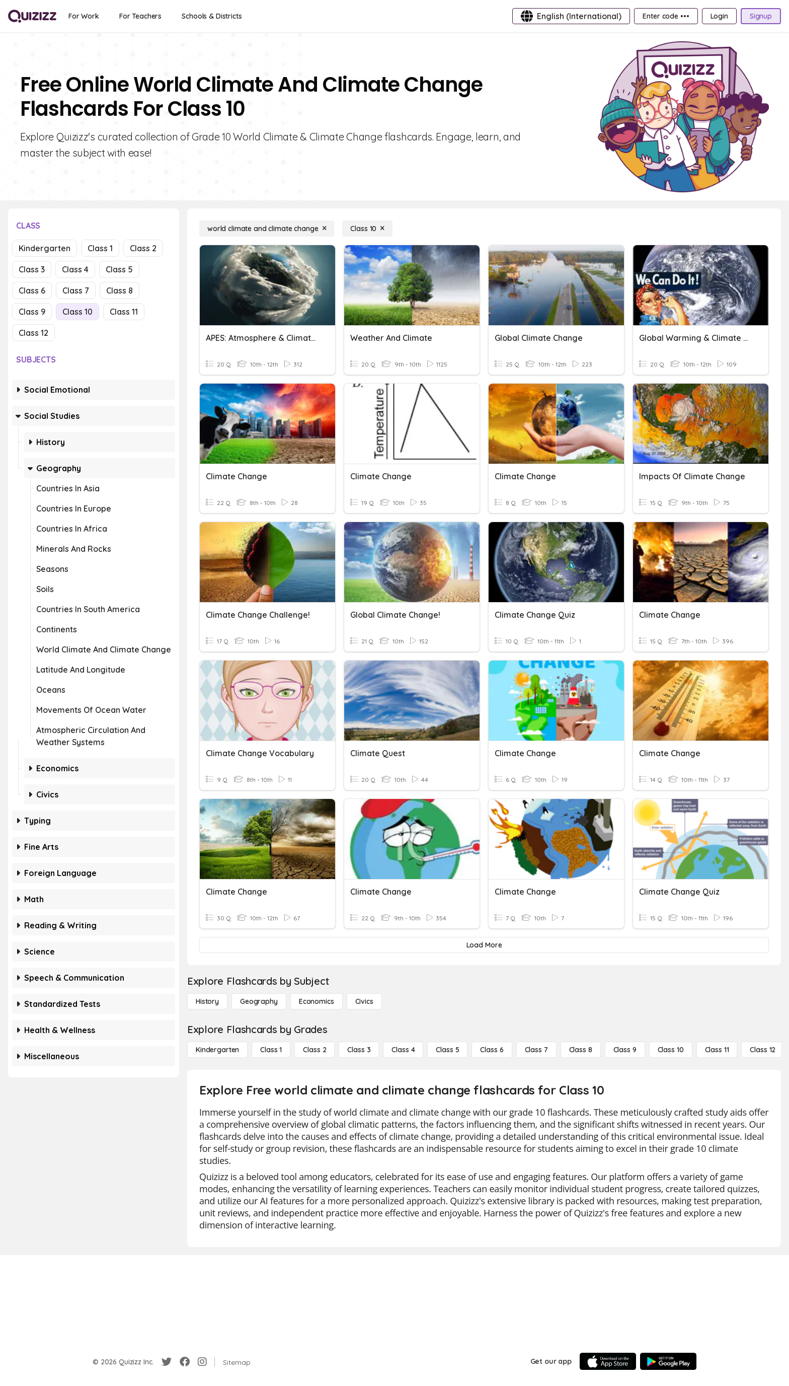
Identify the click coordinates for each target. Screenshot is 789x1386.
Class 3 (32, 269)
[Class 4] (403, 1050)
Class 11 (124, 312)
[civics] (364, 1001)
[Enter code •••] (665, 16)
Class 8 (119, 290)
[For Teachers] (140, 16)
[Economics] (316, 1001)
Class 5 (119, 269)
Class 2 (143, 248)
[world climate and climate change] (266, 229)
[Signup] (761, 16)
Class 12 (33, 333)
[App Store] (608, 1361)
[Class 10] (367, 229)
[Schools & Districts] (212, 16)
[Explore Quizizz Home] (32, 16)
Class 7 (75, 290)
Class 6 (32, 290)
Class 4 (75, 269)
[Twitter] (167, 1362)
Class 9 (32, 312)
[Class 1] (271, 1050)
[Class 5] (447, 1050)
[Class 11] (717, 1050)
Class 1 (100, 248)
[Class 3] (359, 1050)
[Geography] (258, 1001)
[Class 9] (625, 1050)
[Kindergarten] (217, 1050)
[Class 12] (762, 1050)
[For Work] (83, 16)
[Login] (719, 16)
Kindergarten (44, 248)
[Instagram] (202, 1362)
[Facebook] (185, 1362)
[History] (207, 1001)
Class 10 (77, 312)
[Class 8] (581, 1050)
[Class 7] (536, 1050)
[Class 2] (314, 1050)
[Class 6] (491, 1050)
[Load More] (484, 945)
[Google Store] (668, 1361)
